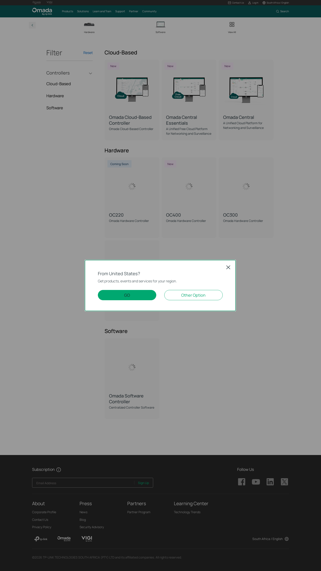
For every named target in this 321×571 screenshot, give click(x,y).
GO (127, 295)
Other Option (193, 295)
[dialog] (160, 285)
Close (228, 267)
